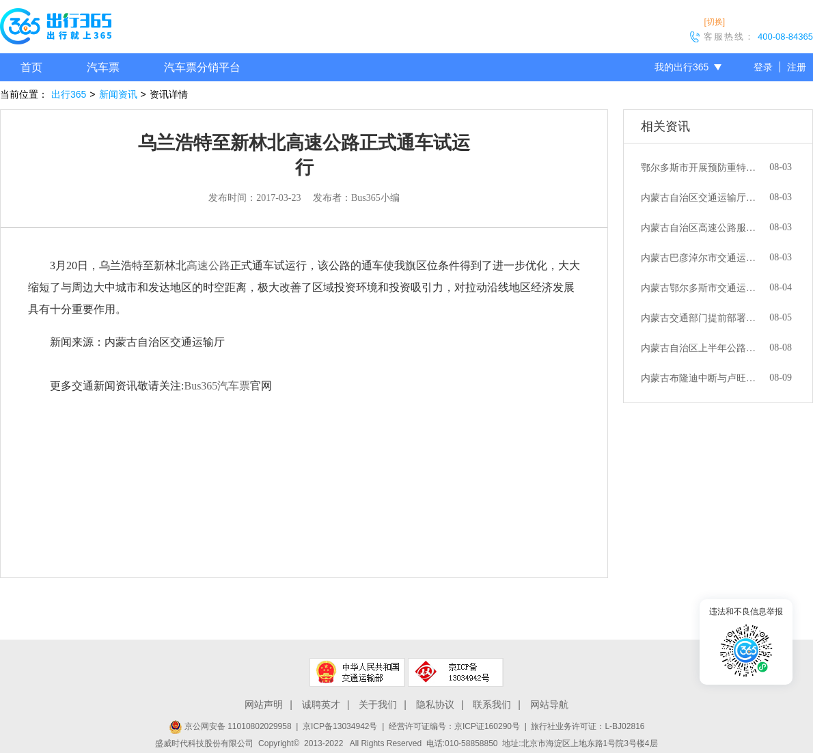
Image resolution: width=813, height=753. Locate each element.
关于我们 (378, 704)
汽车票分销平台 (202, 67)
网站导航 (549, 704)
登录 (763, 66)
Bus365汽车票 (217, 386)
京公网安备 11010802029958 (230, 726)
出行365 (68, 94)
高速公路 (208, 265)
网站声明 (264, 704)
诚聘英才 (321, 704)
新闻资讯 (118, 94)
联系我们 (492, 704)
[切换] (714, 22)
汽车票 (103, 67)
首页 (31, 67)
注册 (796, 66)
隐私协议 (435, 704)
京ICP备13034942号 (340, 726)
